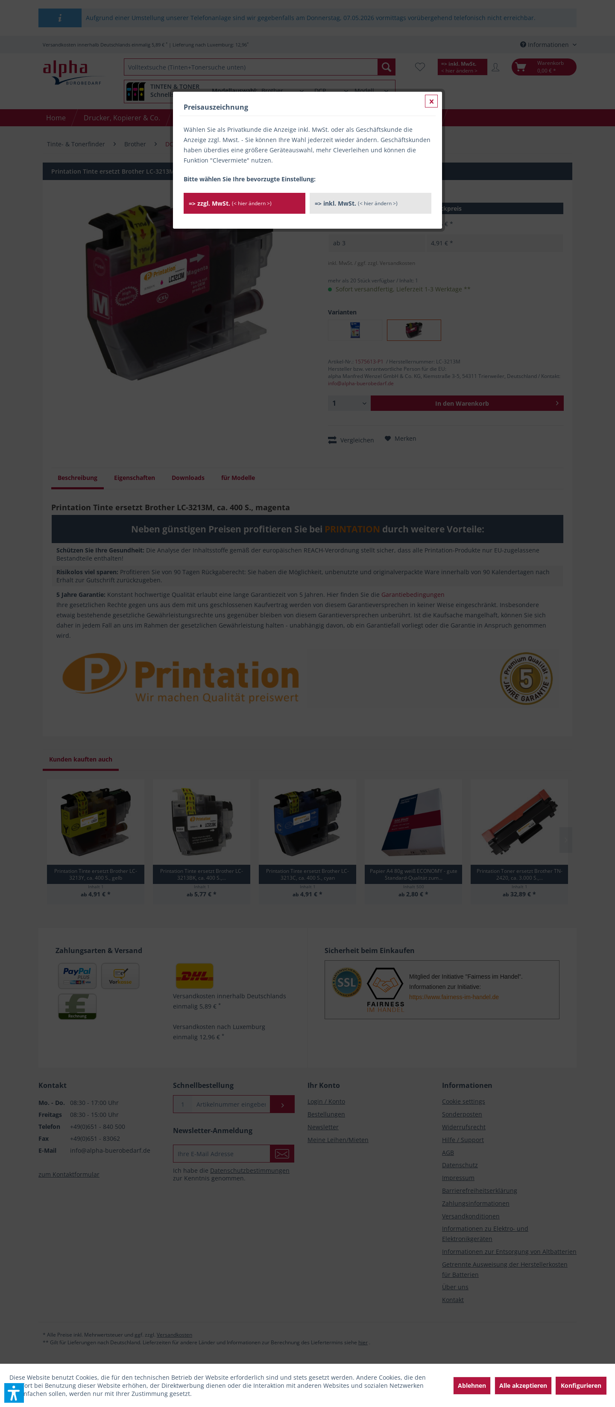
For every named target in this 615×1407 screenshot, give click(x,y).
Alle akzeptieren (523, 1385)
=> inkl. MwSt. (356, 203)
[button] (14, 1393)
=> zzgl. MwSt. (230, 203)
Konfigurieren (581, 1385)
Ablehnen (472, 1385)
